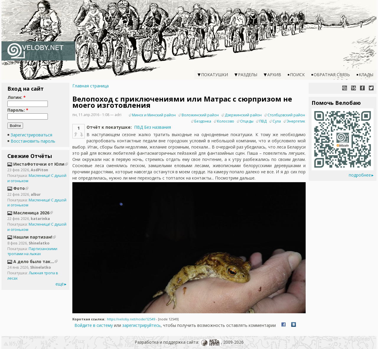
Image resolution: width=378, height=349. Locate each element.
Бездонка (202, 121)
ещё (60, 284)
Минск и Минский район (154, 115)
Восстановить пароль (33, 141)
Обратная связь (332, 74)
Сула (277, 121)
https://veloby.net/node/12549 (131, 319)
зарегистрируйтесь (141, 325)
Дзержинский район (243, 115)
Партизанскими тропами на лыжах (32, 251)
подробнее (360, 175)
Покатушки (214, 74)
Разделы (247, 74)
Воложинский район (200, 115)
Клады (366, 74)
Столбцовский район (286, 115)
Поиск (297, 74)
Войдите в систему (93, 325)
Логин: (16, 97)
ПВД (263, 121)
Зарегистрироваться (31, 135)
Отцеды (246, 121)
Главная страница (90, 86)
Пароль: (17, 110)
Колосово (225, 121)
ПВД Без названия (152, 127)
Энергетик (296, 121)
